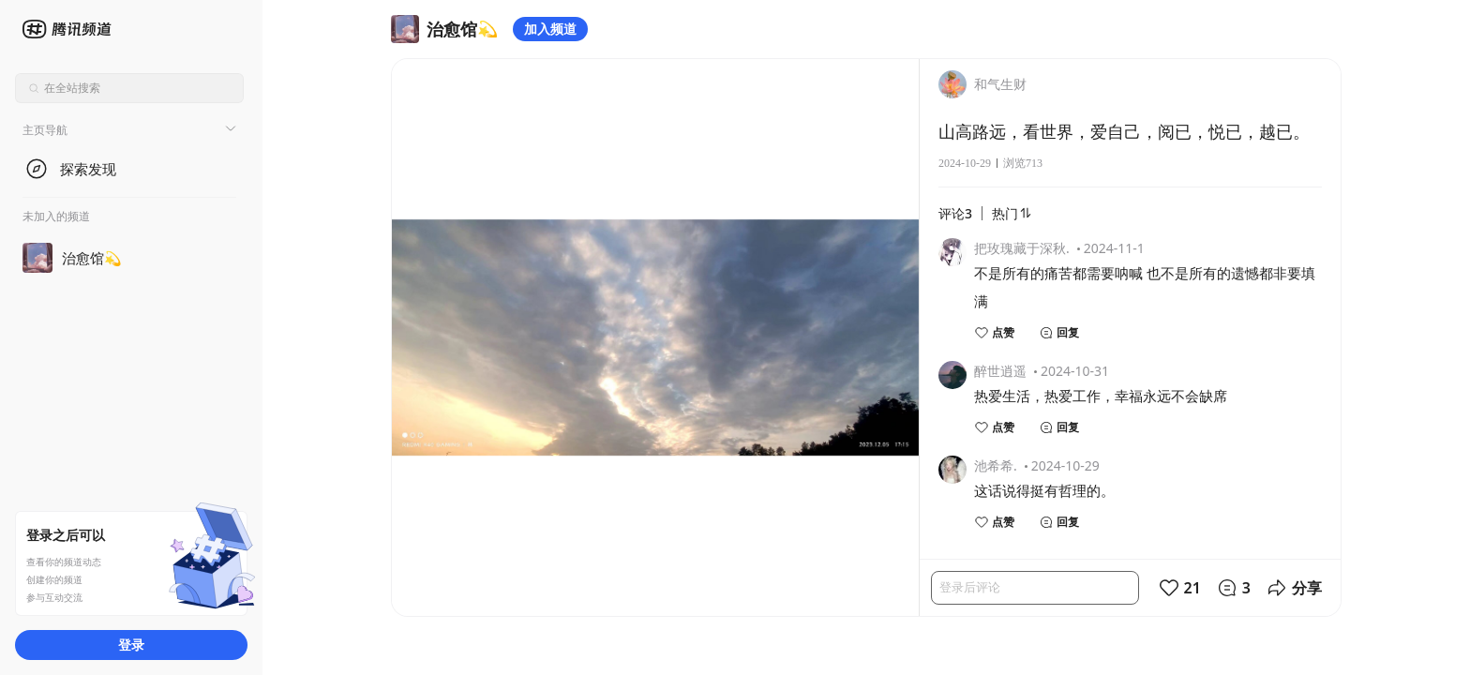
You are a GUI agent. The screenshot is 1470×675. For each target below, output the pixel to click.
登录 (131, 644)
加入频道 (550, 29)
